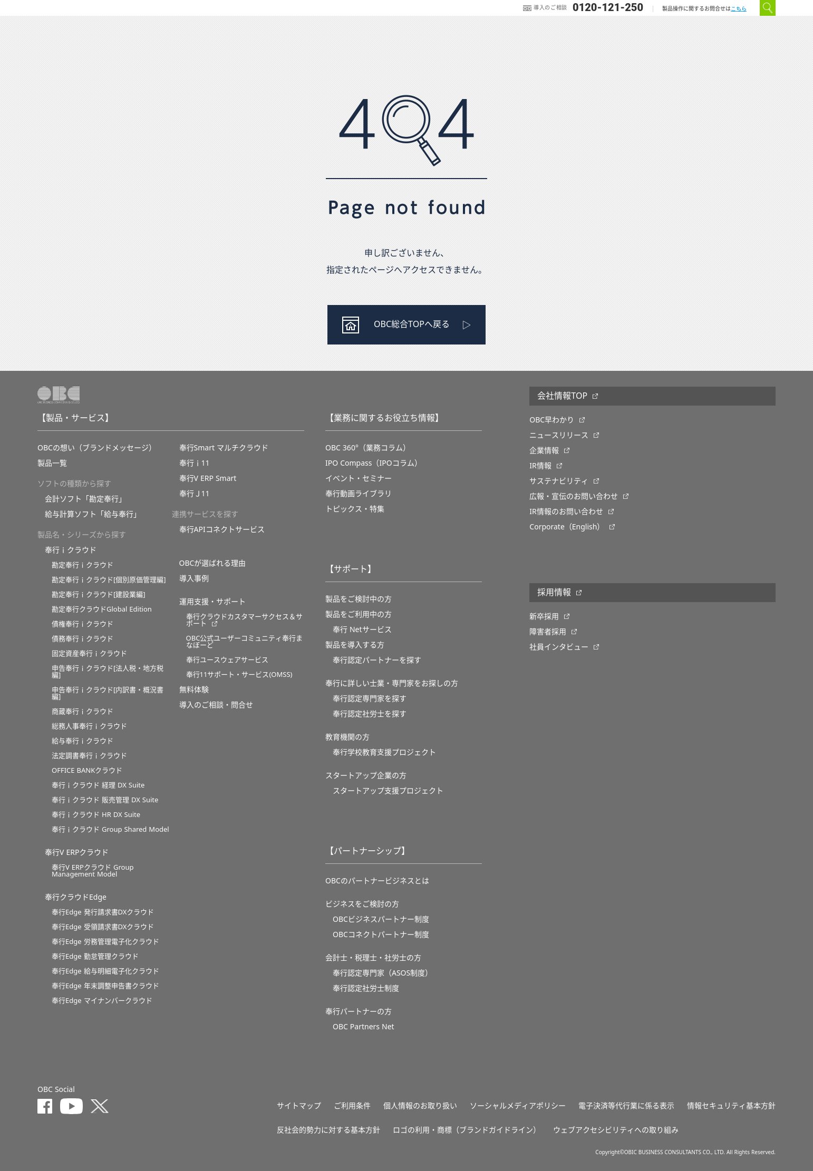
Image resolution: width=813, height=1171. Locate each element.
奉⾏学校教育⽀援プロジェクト (384, 752)
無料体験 (194, 689)
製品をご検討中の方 (358, 599)
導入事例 (194, 578)
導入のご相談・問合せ (216, 704)
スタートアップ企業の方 (365, 775)
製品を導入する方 (354, 644)
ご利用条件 (352, 1105)
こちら (739, 9)
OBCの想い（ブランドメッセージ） (96, 447)
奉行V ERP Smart (208, 478)
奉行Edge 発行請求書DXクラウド (103, 912)
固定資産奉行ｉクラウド (89, 653)
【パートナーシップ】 (367, 851)
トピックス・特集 (354, 509)
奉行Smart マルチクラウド (223, 447)
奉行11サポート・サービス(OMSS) (239, 674)
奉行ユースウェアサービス (227, 659)
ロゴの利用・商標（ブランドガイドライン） (466, 1130)
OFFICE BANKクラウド (87, 770)
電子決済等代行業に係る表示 (626, 1105)
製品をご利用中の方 (358, 614)
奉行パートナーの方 (358, 1011)
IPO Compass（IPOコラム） (373, 463)
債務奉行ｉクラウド (82, 638)
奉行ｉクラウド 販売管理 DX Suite (105, 799)
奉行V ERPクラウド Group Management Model (92, 871)
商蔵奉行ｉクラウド (82, 711)
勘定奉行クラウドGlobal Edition (102, 609)
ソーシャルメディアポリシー (518, 1105)
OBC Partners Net (363, 1026)
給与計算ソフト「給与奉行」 (93, 514)
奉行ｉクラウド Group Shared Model (110, 829)
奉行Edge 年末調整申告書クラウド (105, 985)
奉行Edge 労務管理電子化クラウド (105, 941)
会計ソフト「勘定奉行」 (85, 499)
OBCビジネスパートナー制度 (381, 919)
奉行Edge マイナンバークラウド (102, 1000)
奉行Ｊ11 (194, 493)
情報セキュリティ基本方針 (731, 1105)
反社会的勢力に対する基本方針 (328, 1130)
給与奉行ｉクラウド (82, 740)
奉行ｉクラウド (70, 550)
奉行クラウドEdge (76, 897)
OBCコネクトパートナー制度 (381, 934)
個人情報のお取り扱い (420, 1105)
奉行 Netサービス (362, 629)
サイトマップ (299, 1105)
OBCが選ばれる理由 (212, 563)
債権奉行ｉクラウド (82, 624)
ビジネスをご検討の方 (362, 904)
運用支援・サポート (212, 601)
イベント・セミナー (358, 478)
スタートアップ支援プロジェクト (388, 790)
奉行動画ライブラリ (358, 493)
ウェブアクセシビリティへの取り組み (616, 1130)
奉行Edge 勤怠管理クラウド (95, 956)
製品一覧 (52, 463)
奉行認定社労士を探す (369, 713)
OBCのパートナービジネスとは (377, 880)
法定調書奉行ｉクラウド (89, 755)
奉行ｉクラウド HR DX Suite (96, 814)
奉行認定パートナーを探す (377, 660)
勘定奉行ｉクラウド (82, 565)
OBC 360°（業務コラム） (367, 447)
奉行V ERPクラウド (77, 852)
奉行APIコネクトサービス (222, 529)
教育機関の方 (347, 737)
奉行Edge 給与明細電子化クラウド (105, 971)
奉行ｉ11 (194, 463)
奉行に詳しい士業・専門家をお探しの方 (391, 683)
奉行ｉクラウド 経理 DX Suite (98, 785)
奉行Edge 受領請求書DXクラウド (103, 926)
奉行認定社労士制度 (366, 988)
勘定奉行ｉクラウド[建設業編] (99, 594)
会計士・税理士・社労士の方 (373, 957)
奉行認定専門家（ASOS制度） (382, 973)
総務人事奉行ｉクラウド (89, 726)
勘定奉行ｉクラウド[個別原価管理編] (109, 579)
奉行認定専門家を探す (369, 698)
